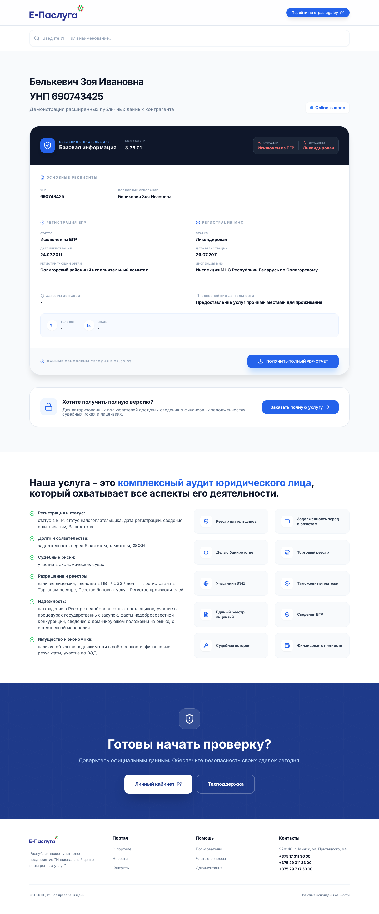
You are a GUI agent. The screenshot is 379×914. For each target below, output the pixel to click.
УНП (43, 190)
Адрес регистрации (60, 296)
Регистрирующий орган (61, 263)
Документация (209, 868)
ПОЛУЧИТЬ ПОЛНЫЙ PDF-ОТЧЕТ (293, 361)
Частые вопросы (211, 858)
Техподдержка (226, 784)
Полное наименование (138, 190)
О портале (122, 849)
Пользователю (209, 849)
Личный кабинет (158, 784)
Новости (120, 858)
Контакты (121, 868)
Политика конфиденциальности (325, 895)
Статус (46, 233)
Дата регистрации (56, 248)
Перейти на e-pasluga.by (318, 12)
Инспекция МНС (209, 263)
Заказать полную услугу (300, 407)
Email (102, 322)
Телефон (68, 322)
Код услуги (135, 140)
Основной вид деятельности (225, 296)
